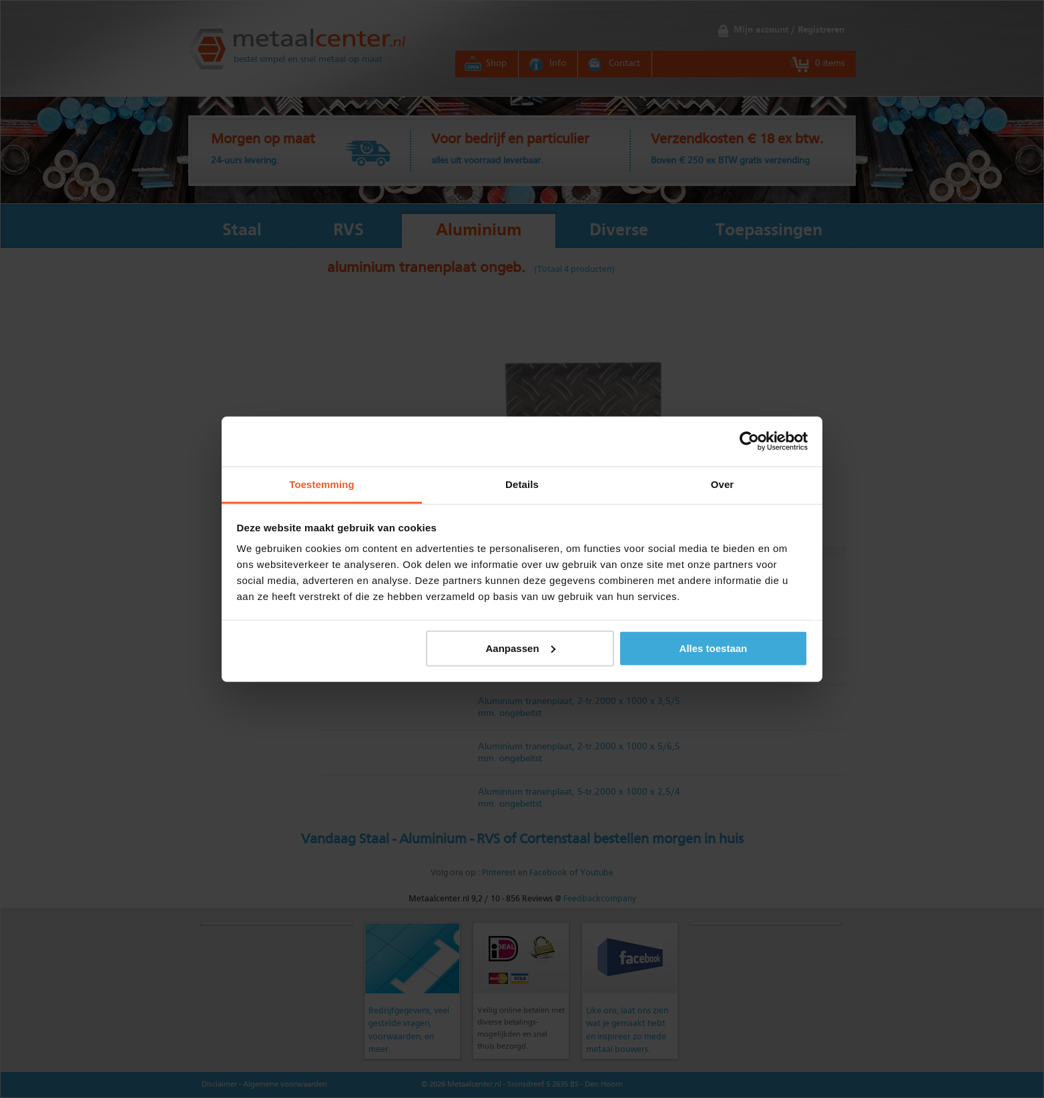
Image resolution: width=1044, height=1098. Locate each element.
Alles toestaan (714, 647)
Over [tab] (722, 483)
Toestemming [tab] (321, 483)
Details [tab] (522, 483)
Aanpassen (520, 647)
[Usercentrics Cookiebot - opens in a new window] (749, 441)
